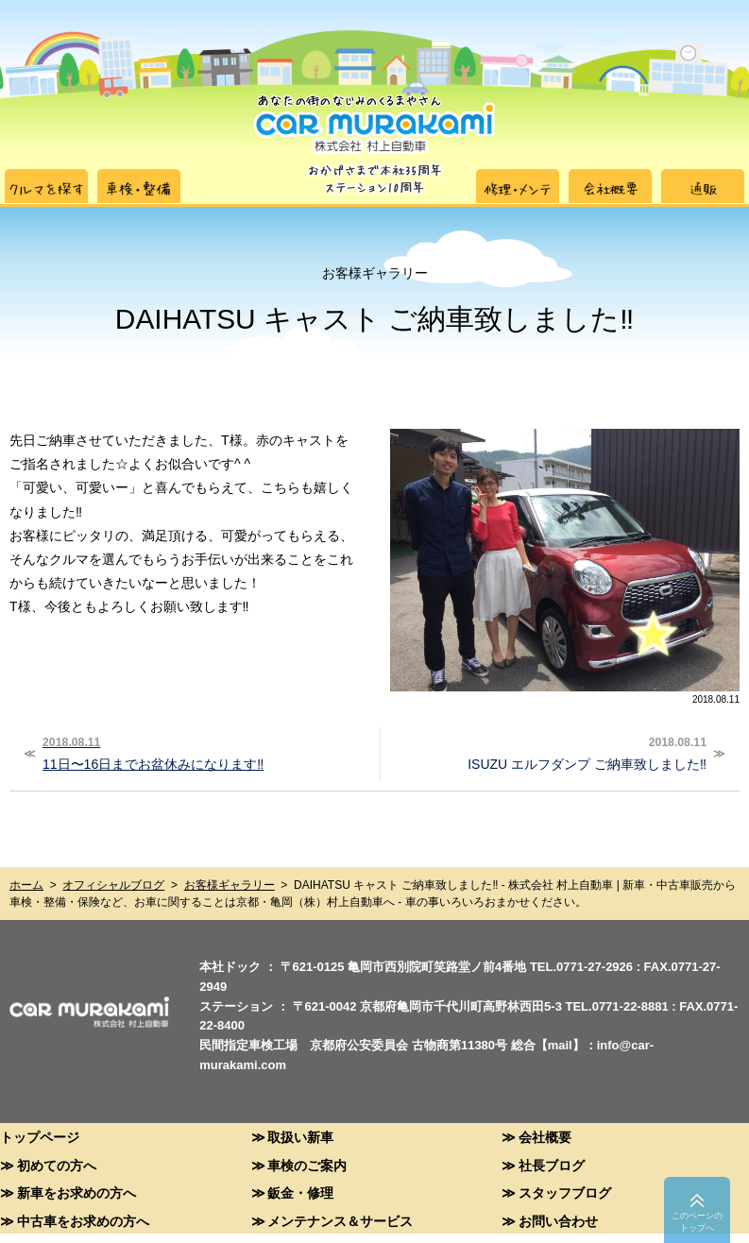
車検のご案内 (307, 1165)
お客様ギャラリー (229, 885)
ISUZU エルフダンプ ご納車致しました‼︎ (545, 752)
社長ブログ (552, 1165)
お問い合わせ (558, 1221)
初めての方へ (56, 1165)
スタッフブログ (565, 1192)
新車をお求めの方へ (76, 1192)
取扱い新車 (300, 1137)
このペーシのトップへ (697, 1222)
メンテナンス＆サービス (340, 1221)
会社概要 (545, 1137)
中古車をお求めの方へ (83, 1221)
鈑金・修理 (300, 1192)
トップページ (39, 1137)
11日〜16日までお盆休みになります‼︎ (204, 752)
